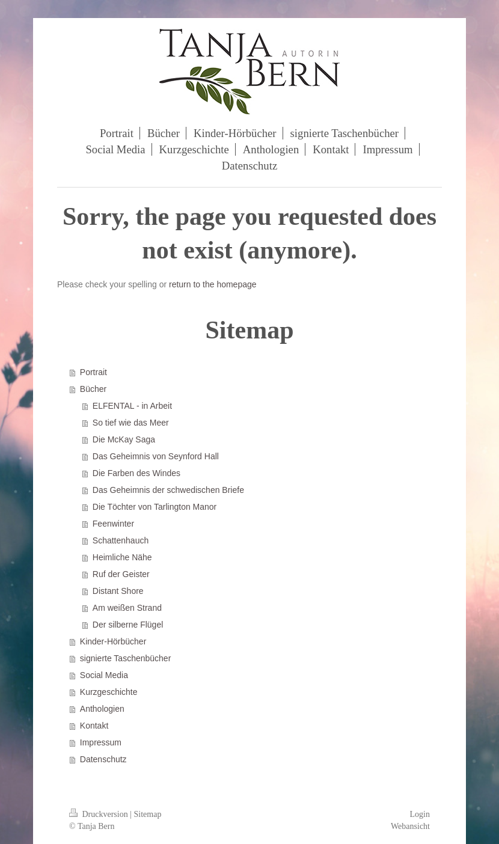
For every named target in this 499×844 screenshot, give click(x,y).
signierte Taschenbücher (125, 658)
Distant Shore (118, 591)
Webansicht (410, 826)
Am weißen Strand (127, 608)
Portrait (93, 372)
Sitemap (148, 814)
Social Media (104, 675)
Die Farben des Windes (136, 473)
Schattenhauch (120, 540)
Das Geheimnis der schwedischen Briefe (168, 490)
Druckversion (99, 814)
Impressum (100, 742)
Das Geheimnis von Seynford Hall (156, 456)
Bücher (93, 389)
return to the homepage (213, 284)
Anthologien (102, 709)
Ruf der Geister (121, 574)
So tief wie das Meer (131, 422)
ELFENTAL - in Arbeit (132, 406)
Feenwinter (113, 523)
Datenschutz (103, 759)
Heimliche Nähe (122, 557)
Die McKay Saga (124, 439)
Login (420, 814)
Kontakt (94, 725)
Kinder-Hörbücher (113, 641)
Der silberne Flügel (128, 624)
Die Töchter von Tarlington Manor (154, 507)
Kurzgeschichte (109, 692)
